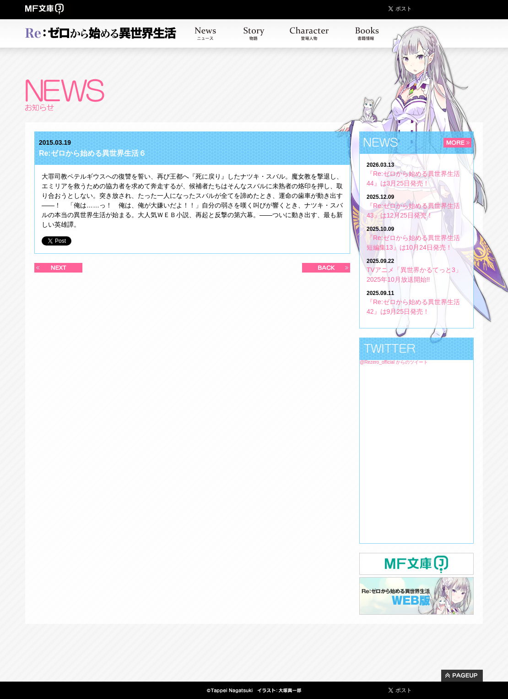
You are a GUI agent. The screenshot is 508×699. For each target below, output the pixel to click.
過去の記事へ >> (326, 268)
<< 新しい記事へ (58, 268)
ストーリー (254, 33)
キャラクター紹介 (309, 33)
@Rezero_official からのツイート (394, 362)
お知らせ (205, 33)
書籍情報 (367, 33)
